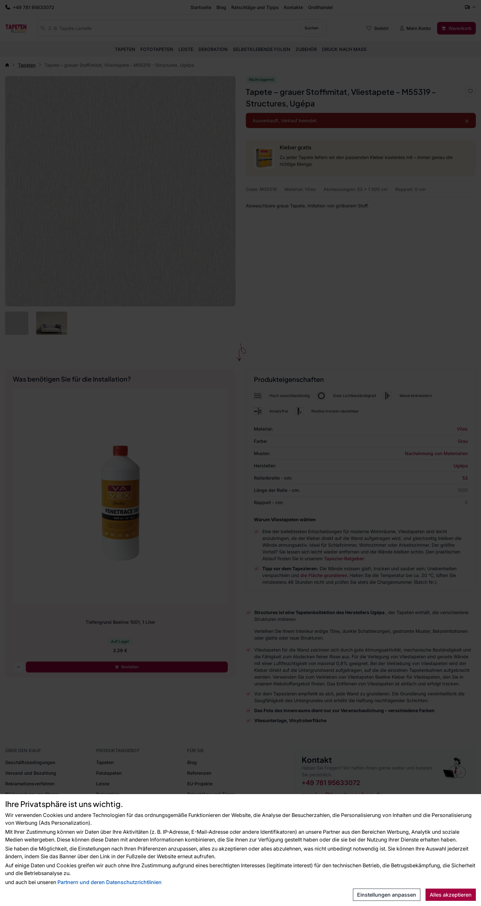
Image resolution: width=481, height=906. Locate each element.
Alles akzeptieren (451, 894)
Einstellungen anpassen (386, 894)
